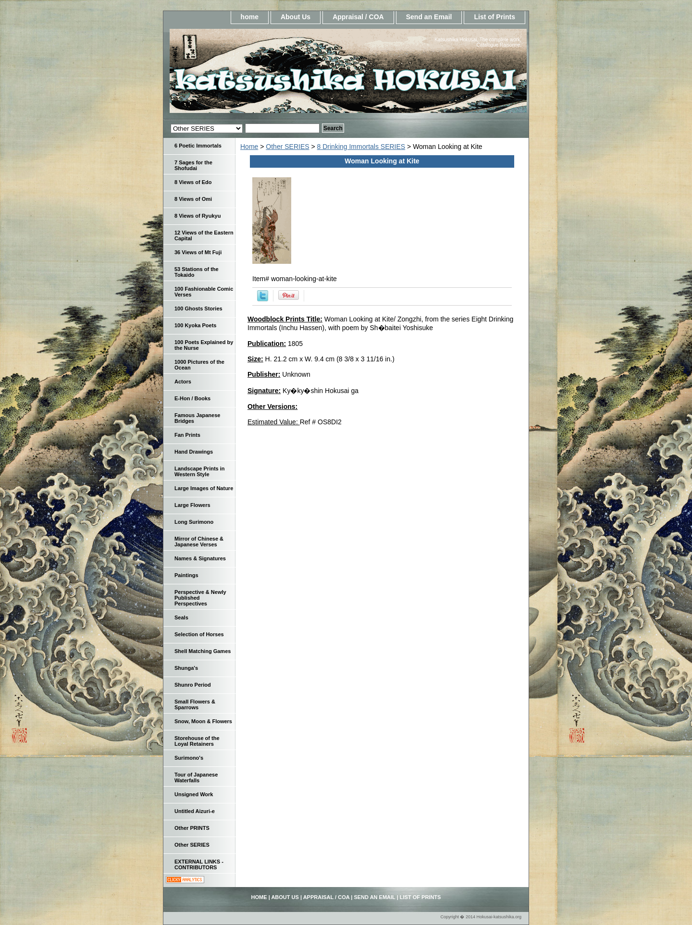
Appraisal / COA (358, 17)
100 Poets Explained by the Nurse (203, 345)
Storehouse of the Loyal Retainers (197, 741)
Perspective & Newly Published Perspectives (200, 597)
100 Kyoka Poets (195, 325)
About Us (295, 17)
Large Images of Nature (203, 488)
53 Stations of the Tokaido (196, 272)
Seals (181, 617)
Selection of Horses (199, 634)
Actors (182, 381)
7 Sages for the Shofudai (193, 165)
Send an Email (429, 17)
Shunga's (186, 668)
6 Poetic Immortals (198, 145)
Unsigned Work (193, 794)
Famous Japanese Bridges (197, 418)
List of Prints (494, 17)
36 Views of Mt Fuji (198, 252)
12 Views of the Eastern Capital (204, 235)
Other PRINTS (192, 828)
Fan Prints (187, 435)
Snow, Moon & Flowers (203, 721)
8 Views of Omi (193, 199)
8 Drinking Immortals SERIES (361, 146)
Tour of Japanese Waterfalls (196, 777)
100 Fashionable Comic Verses (203, 291)
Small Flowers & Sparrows (194, 704)
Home (249, 146)
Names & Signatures (200, 558)
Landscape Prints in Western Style (199, 471)
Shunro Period (192, 685)
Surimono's (188, 758)
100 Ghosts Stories (198, 308)
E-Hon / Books (192, 398)
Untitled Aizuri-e (194, 811)
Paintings (186, 575)
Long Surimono (193, 522)
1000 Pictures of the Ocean (199, 364)
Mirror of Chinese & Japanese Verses (198, 541)
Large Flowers (192, 505)
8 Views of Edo (192, 182)
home (250, 17)
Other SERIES (287, 146)
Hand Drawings (193, 452)
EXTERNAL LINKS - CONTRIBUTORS (198, 864)
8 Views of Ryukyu (197, 216)
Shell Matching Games (202, 651)
